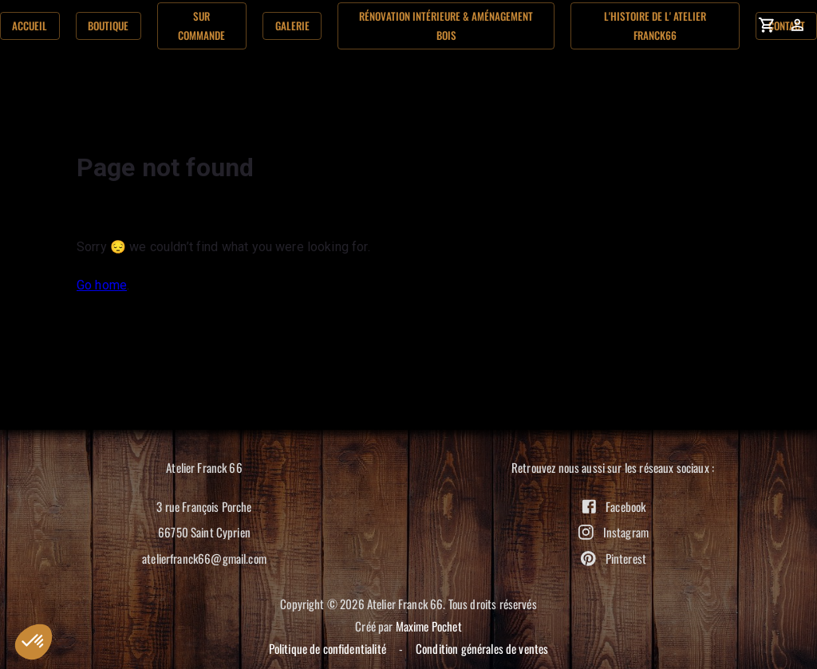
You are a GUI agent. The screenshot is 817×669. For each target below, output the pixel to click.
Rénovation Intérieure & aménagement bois (446, 25)
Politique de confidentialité (327, 648)
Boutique (108, 26)
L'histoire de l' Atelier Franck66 (655, 25)
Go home (102, 285)
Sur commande (202, 25)
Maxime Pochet (429, 626)
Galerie (292, 26)
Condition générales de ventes (482, 648)
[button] (33, 642)
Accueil (30, 26)
